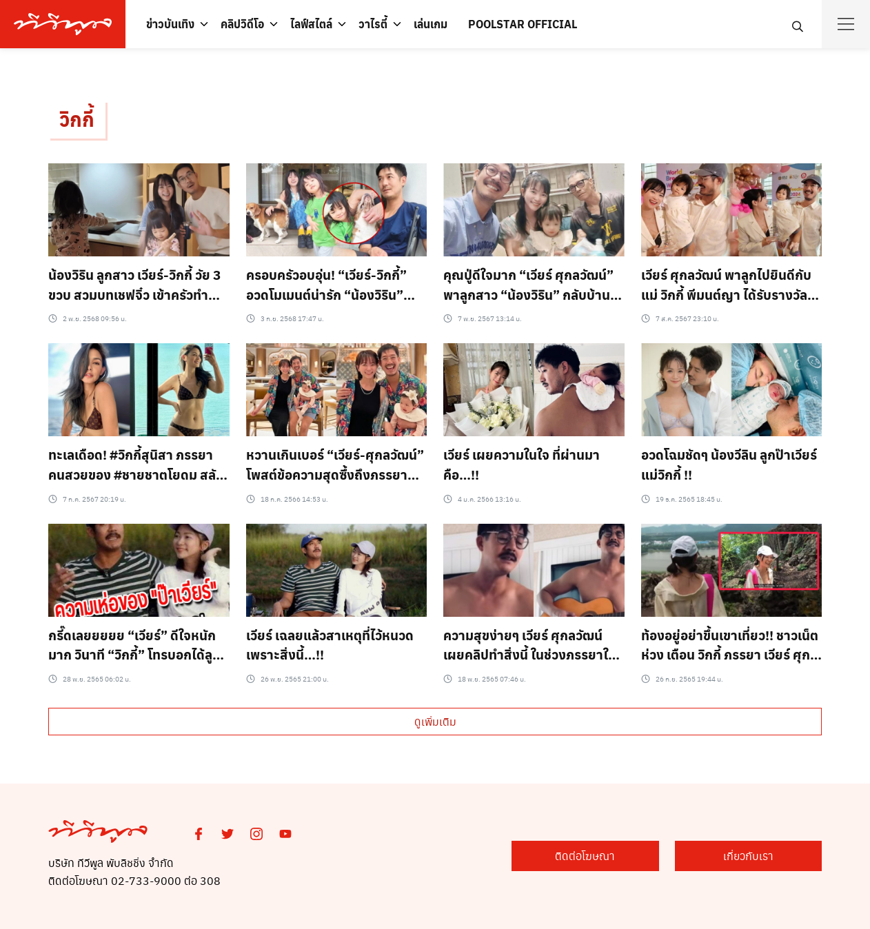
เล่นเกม (430, 24)
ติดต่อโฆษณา (599, 856)
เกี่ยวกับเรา (753, 856)
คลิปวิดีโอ (242, 24)
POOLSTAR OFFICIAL (522, 24)
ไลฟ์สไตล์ (311, 24)
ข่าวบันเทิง (170, 24)
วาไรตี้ (372, 24)
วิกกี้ (76, 119)
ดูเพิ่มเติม (435, 721)
